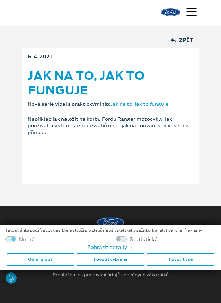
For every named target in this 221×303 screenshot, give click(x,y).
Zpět (182, 40)
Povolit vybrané (110, 259)
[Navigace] (191, 13)
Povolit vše (181, 259)
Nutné (27, 239)
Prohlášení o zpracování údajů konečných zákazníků (111, 275)
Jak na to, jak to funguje (139, 104)
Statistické (144, 239)
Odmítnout (40, 259)
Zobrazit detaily (110, 247)
